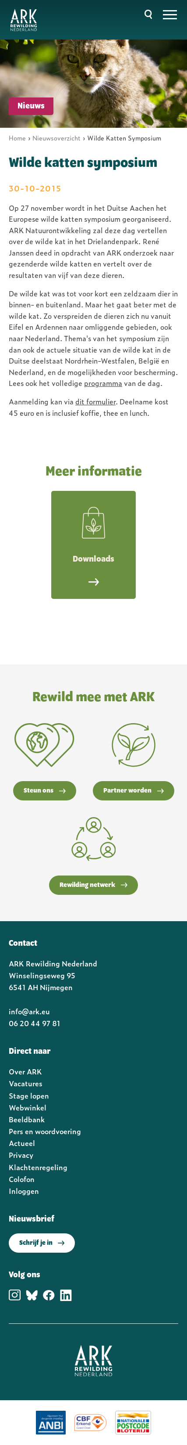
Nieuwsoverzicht (56, 137)
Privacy (21, 1155)
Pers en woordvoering (45, 1131)
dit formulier (95, 401)
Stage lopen (29, 1095)
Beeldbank (27, 1119)
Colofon (22, 1179)
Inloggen (24, 1191)
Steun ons (45, 790)
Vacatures (25, 1083)
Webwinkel (27, 1107)
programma (103, 383)
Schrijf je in (41, 1243)
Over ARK (25, 1071)
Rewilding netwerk (93, 885)
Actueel (22, 1143)
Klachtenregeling (38, 1167)
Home (17, 137)
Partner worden (133, 790)
